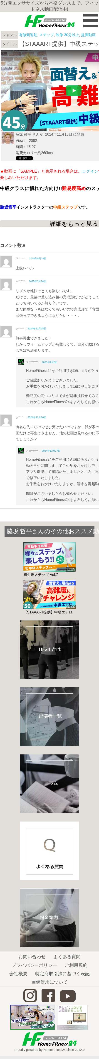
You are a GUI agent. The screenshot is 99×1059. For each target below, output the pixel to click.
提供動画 (88, 35)
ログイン (90, 171)
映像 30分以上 (67, 35)
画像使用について (49, 981)
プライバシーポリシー (34, 965)
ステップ (46, 35)
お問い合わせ (32, 956)
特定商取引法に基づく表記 (62, 973)
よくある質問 (67, 956)
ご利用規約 (76, 965)
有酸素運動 (28, 35)
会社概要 (18, 973)
